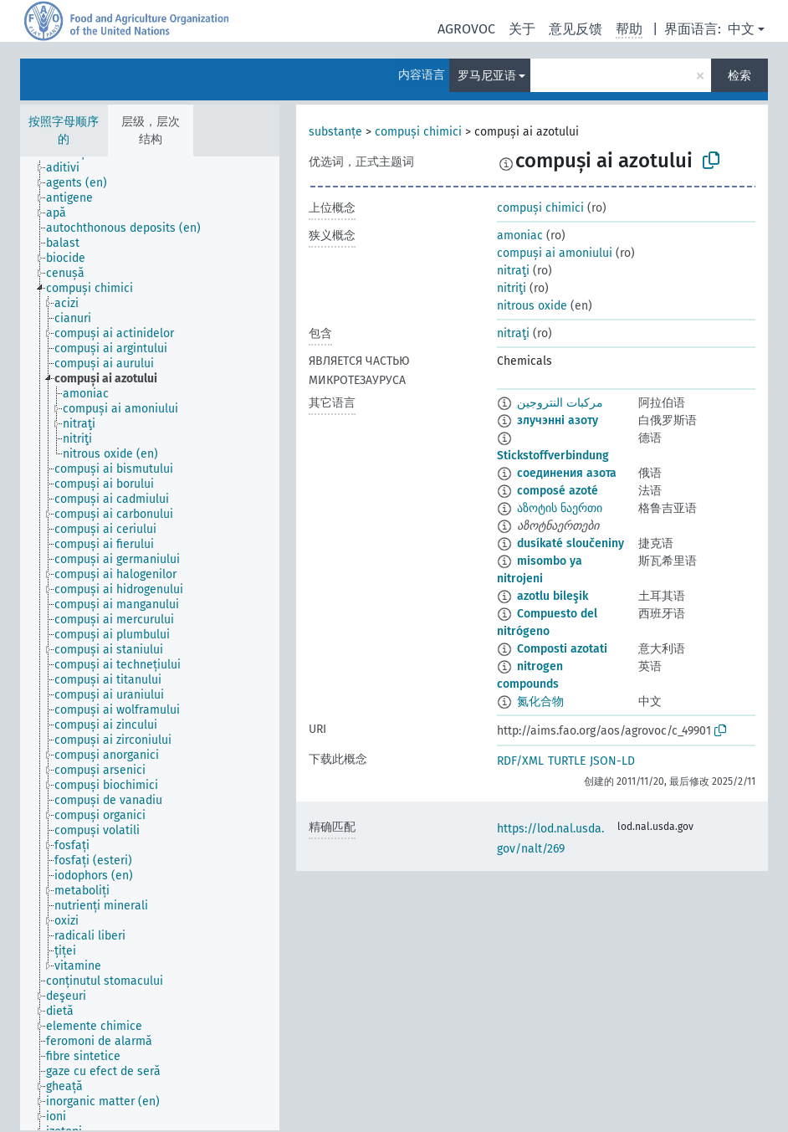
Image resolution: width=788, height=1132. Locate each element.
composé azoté (557, 491)
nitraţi (513, 271)
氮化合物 (540, 701)
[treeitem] (70, 168)
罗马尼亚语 (487, 76)
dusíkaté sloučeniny (570, 543)
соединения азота (567, 473)
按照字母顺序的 (63, 130)
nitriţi (511, 288)
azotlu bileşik (552, 596)
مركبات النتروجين (560, 403)
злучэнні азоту (557, 420)
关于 (522, 29)
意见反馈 (575, 29)
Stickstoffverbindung (553, 455)
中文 (741, 29)
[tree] (149, 643)
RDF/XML (520, 761)
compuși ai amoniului (554, 253)
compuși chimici (418, 132)
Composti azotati (562, 649)
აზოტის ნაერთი (559, 508)
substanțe (335, 132)
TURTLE (567, 761)
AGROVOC (466, 29)
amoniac (520, 235)
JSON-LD (612, 761)
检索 (739, 76)
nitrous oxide (532, 306)
